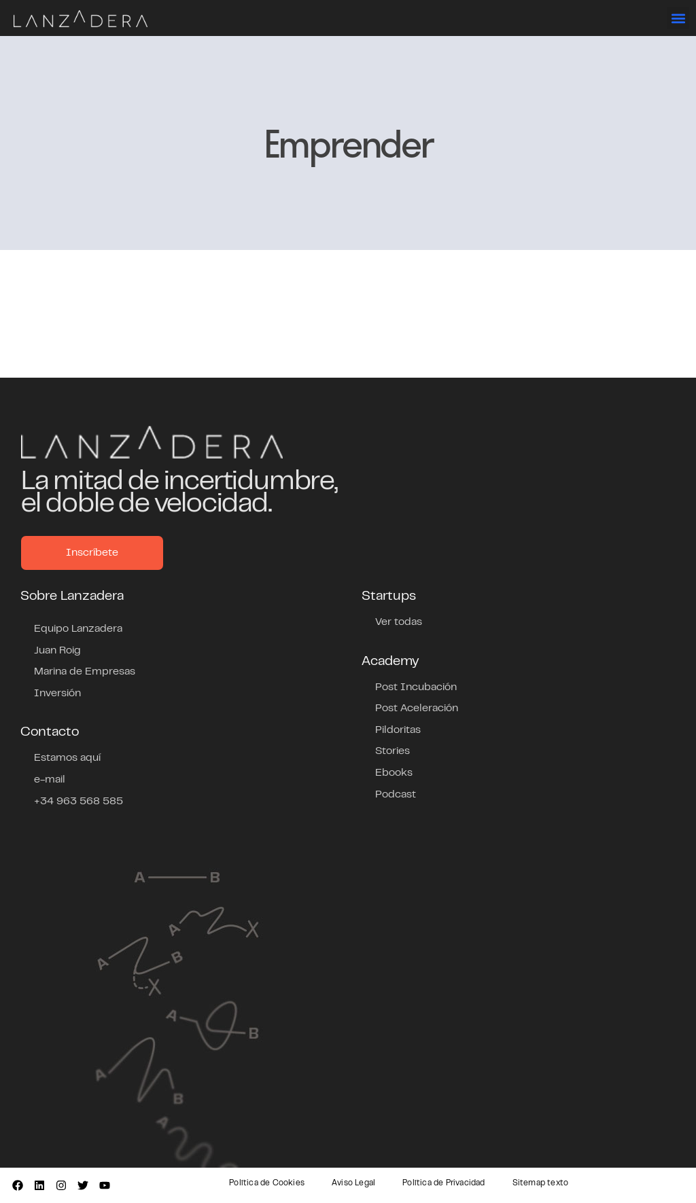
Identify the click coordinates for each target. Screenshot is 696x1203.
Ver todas (398, 622)
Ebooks (394, 773)
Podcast (395, 795)
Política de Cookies (266, 1183)
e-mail (49, 780)
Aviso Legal (353, 1183)
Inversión (57, 693)
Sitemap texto (540, 1183)
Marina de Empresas (84, 672)
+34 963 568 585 (78, 801)
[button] (678, 18)
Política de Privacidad (443, 1183)
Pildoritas (398, 730)
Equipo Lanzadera (78, 629)
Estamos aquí (67, 758)
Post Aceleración (416, 708)
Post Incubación (416, 687)
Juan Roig (57, 651)
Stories (392, 751)
